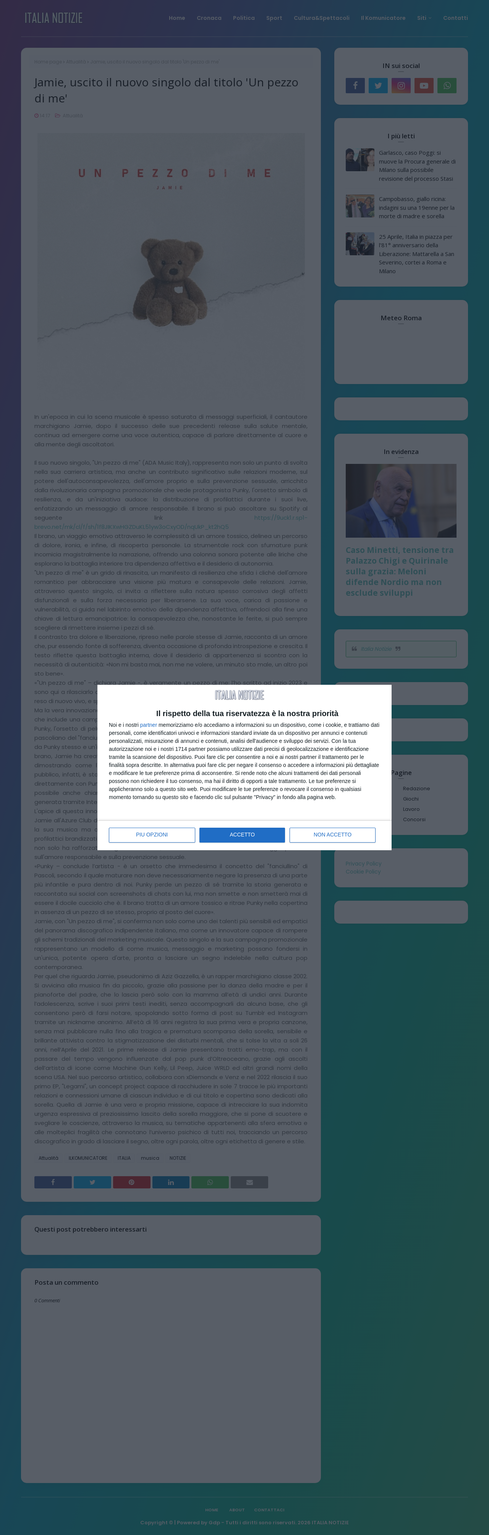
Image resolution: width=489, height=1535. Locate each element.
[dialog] (244, 767)
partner (148, 725)
